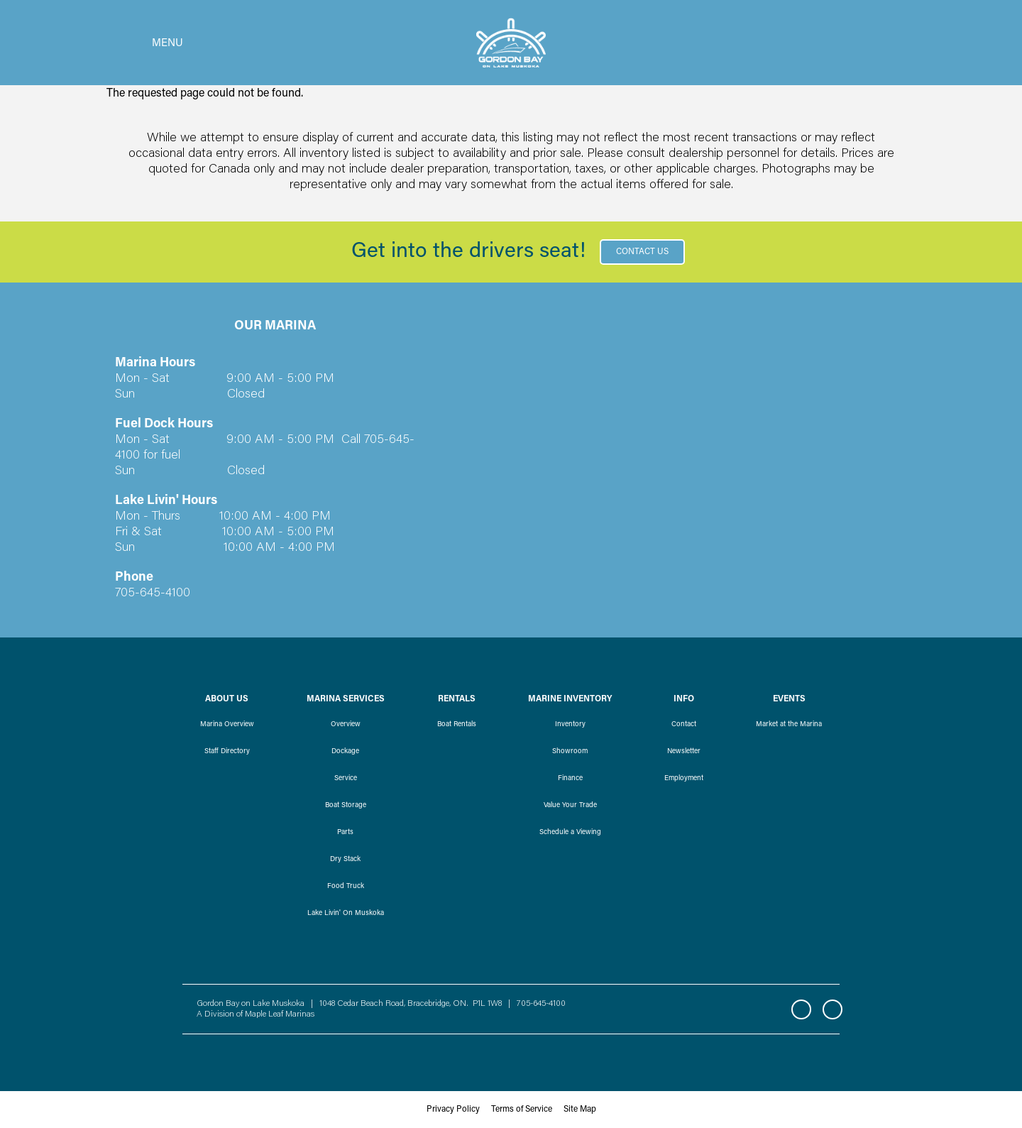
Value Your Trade (570, 805)
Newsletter (683, 751)
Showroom (570, 751)
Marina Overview (227, 724)
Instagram (832, 1009)
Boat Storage (345, 805)
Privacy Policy (453, 1109)
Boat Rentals (456, 724)
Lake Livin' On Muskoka (345, 913)
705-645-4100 (541, 1004)
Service (345, 778)
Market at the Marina (789, 724)
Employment (683, 778)
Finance (570, 778)
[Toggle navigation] (144, 42)
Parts (345, 832)
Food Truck (345, 886)
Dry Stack (345, 859)
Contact (683, 724)
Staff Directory (227, 751)
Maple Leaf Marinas (279, 1014)
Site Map (580, 1109)
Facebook (801, 1009)
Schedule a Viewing (570, 832)
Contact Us (642, 252)
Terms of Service (521, 1109)
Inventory (570, 724)
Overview (346, 724)
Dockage (345, 751)
